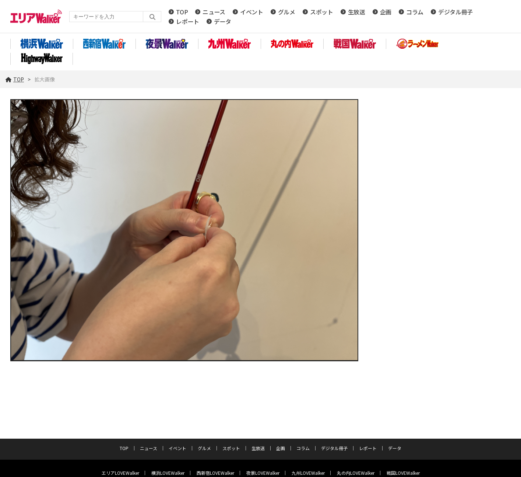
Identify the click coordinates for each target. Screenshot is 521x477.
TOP (182, 12)
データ (222, 21)
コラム (414, 12)
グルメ (286, 12)
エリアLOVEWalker (120, 473)
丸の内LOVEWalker (355, 473)
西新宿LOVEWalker (215, 473)
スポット (321, 12)
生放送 (356, 12)
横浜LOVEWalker (167, 473)
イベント (251, 12)
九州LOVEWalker (308, 473)
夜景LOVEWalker (262, 473)
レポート (187, 21)
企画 (385, 12)
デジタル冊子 (455, 12)
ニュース (214, 12)
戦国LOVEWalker (403, 473)
